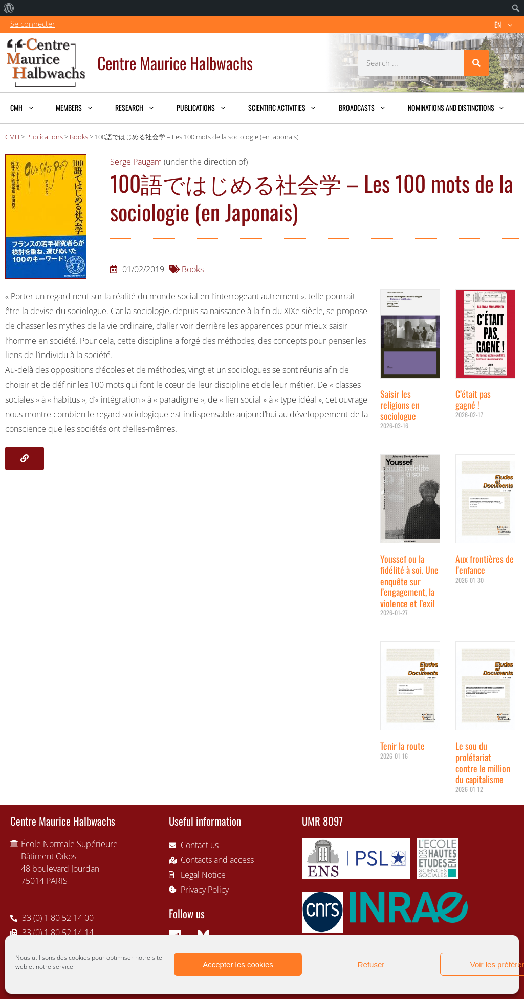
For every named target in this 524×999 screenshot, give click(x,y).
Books (193, 269)
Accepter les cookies (238, 964)
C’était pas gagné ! (473, 399)
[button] (24, 458)
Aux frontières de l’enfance (484, 564)
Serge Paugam (136, 161)
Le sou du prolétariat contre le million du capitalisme (482, 762)
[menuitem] (9, 8)
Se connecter (32, 23)
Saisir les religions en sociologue (400, 405)
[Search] (476, 63)
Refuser (371, 964)
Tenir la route (402, 745)
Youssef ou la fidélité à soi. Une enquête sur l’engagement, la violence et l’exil (409, 580)
